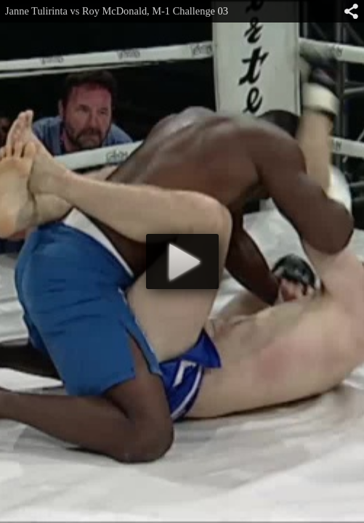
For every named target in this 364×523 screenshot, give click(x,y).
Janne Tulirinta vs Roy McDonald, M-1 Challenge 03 (116, 11)
